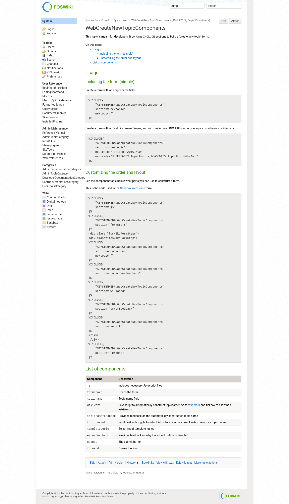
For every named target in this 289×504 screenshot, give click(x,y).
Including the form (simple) (116, 53)
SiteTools (48, 149)
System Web (121, 20)
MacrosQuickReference (56, 100)
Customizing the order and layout (120, 58)
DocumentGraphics (54, 113)
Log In (50, 29)
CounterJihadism (55, 197)
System (47, 21)
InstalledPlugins (52, 121)
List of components (105, 62)
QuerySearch (50, 108)
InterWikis (48, 141)
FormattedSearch (53, 104)
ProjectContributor (198, 20)
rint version (116, 462)
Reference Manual (53, 132)
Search (48, 59)
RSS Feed (50, 72)
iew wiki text (165, 462)
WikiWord (194, 405)
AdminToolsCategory (55, 137)
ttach (102, 462)
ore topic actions (206, 462)
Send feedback (104, 496)
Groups (49, 51)
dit (92, 462)
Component (94, 379)
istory (131, 462)
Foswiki (105, 20)
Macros (47, 96)
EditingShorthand (53, 92)
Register (52, 33)
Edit (223, 20)
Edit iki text (184, 462)
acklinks (148, 462)
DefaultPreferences (54, 153)
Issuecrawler (52, 214)
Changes (50, 63)
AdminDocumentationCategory (61, 169)
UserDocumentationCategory (60, 182)
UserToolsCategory (54, 186)
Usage (96, 49)
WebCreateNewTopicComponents (151, 20)
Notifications (52, 68)
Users (48, 47)
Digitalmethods (54, 201)
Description (126, 379)
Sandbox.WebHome (132, 188)
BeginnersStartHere (54, 87)
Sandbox (50, 222)
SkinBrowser (50, 117)
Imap (47, 210)
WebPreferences (52, 158)
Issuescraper (52, 218)
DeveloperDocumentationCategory (63, 177)
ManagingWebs (52, 145)
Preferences (52, 76)
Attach (235, 20)
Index (48, 55)
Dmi (47, 205)
